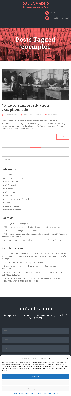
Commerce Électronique (13, 178)
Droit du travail (9, 185)
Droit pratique (9, 192)
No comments (53, 115)
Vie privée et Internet (12, 210)
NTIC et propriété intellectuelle (16, 199)
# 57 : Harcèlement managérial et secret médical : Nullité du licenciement (35, 240)
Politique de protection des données (24, 393)
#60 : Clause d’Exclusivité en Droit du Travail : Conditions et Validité (32, 227)
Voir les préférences (35, 389)
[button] (68, 358)
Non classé (7, 196)
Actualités (7, 175)
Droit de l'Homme (10, 182)
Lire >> (62, 137)
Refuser (36, 383)
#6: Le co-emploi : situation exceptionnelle (25, 107)
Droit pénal (8, 189)
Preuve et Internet (11, 206)
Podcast (6, 203)
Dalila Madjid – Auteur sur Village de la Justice (23, 263)
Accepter (35, 377)
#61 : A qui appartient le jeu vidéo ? (18, 224)
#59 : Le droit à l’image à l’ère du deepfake (21, 231)
